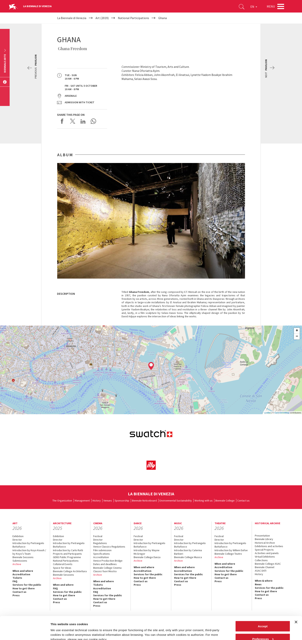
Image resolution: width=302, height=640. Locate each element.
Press (137, 584)
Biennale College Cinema (107, 567)
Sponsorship (122, 500)
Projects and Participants (67, 553)
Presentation (262, 535)
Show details (59, 628)
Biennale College (225, 500)
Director (17, 539)
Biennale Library (264, 539)
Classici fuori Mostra (105, 571)
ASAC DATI (260, 570)
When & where (264, 580)
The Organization (62, 500)
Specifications (101, 553)
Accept (263, 604)
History (96, 500)
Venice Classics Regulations (109, 546)
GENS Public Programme (67, 557)
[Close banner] (296, 600)
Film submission (102, 550)
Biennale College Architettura (70, 571)
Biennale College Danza (147, 557)
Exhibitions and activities (269, 546)
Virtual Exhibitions (265, 556)
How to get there (24, 588)
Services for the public (27, 584)
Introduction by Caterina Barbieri (188, 551)
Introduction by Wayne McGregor (146, 551)
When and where (23, 571)
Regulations (100, 543)
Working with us (204, 500)
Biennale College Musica (188, 557)
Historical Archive (265, 542)
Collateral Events (62, 564)
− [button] (297, 336)
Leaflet (267, 413)
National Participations (66, 560)
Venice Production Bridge (107, 560)
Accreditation (21, 574)
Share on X (72, 121)
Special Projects (264, 549)
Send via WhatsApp (93, 121)
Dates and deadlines (105, 564)
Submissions (20, 560)
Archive (17, 564)
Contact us (243, 500)
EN (253, 6)
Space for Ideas (62, 567)
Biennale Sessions (23, 557)
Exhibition (18, 536)
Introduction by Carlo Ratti (68, 550)
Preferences (262, 617)
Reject (262, 629)
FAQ (15, 581)
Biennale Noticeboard (144, 500)
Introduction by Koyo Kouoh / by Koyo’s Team (29, 551)
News (258, 584)
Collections (261, 560)
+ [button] (297, 331)
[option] (151, 221)
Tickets (17, 578)
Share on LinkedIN (83, 121)
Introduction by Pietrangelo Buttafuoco (28, 544)
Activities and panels (267, 553)
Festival (97, 536)
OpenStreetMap (281, 413)
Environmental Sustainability (175, 500)
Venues (107, 500)
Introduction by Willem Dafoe (231, 550)
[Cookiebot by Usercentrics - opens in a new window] (25, 632)
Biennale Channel (264, 567)
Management (82, 500)
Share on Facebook (62, 121)
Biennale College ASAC (268, 563)
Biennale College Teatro (228, 553)
